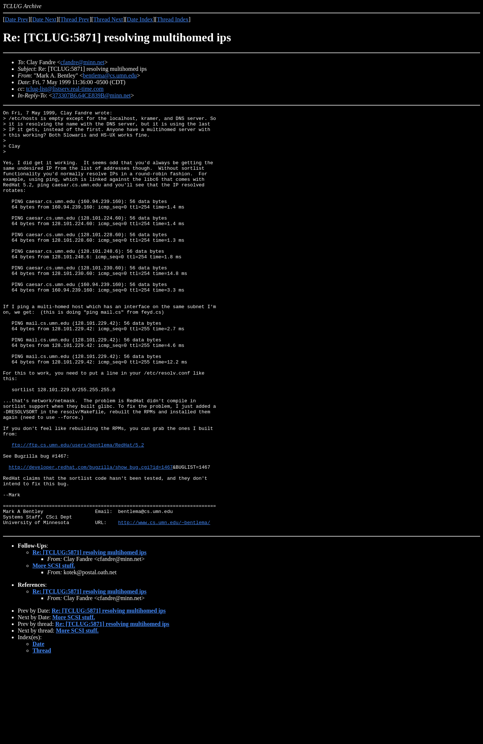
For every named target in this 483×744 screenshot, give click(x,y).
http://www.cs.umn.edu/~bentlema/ (164, 605)
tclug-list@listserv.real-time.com (65, 89)
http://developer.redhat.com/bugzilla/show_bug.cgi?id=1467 (91, 538)
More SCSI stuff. (53, 650)
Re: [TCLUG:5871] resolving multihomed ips (89, 636)
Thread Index (173, 19)
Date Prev (16, 19)
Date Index (140, 19)
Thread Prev (74, 19)
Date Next (44, 19)
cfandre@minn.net (82, 62)
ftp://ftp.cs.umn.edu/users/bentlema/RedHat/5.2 (77, 512)
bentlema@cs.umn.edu (110, 75)
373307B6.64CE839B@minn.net (91, 95)
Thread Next (108, 19)
